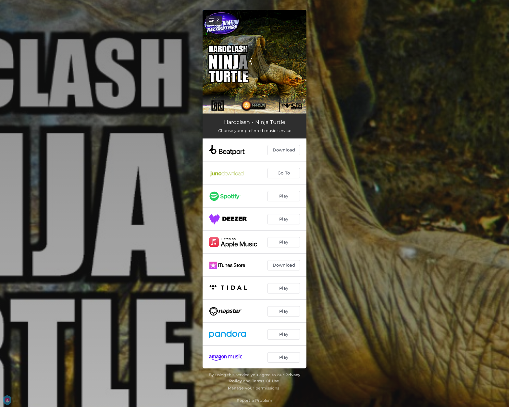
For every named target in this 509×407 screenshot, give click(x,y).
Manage (236, 388)
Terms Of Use (265, 380)
